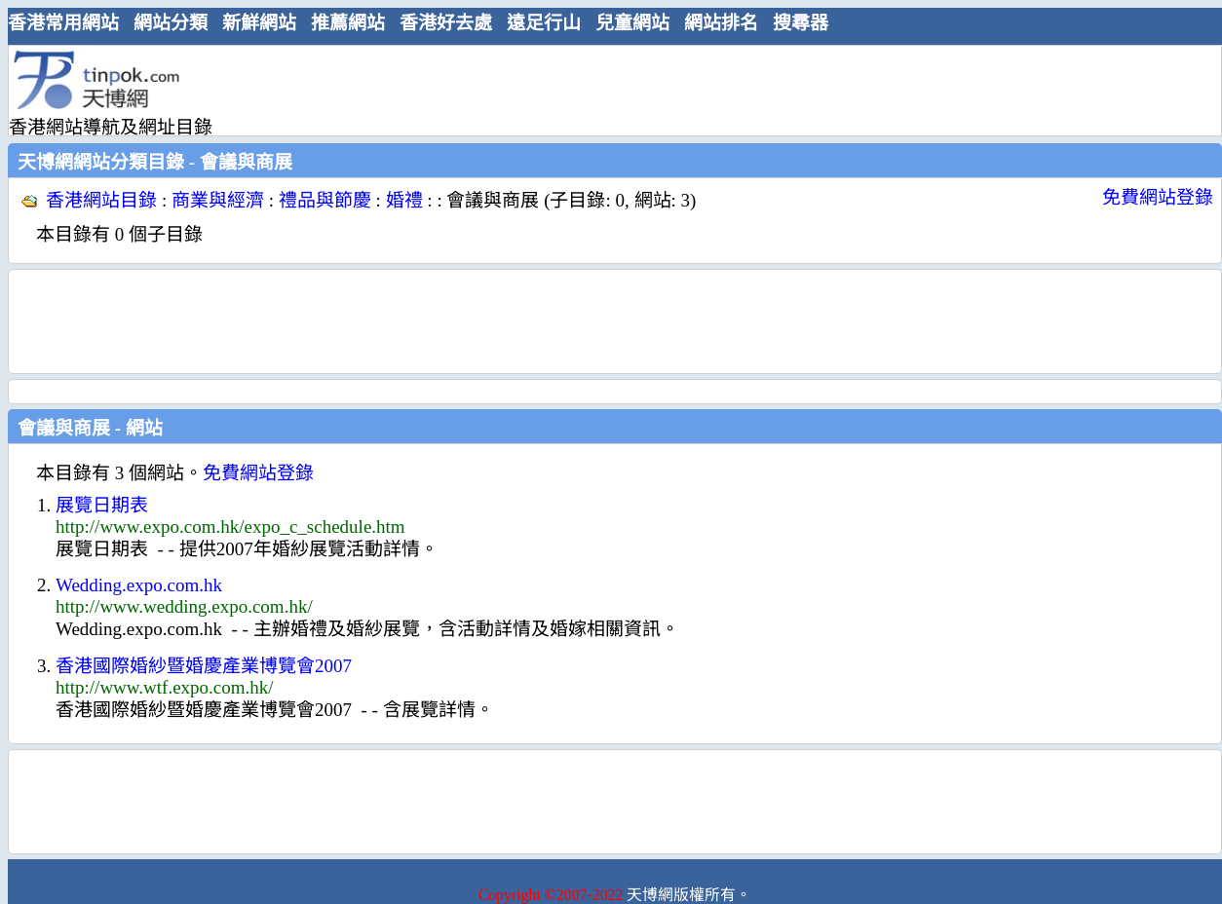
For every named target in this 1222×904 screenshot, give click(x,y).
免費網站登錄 (1157, 197)
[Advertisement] (607, 89)
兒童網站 (632, 23)
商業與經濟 (218, 200)
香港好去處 (446, 23)
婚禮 (404, 200)
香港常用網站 (63, 23)
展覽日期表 (102, 505)
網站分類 (171, 23)
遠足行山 (544, 23)
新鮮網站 (259, 23)
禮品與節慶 (325, 200)
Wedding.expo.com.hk (139, 585)
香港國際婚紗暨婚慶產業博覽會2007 (204, 666)
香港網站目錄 (101, 200)
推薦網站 (348, 23)
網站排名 (721, 23)
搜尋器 (800, 23)
